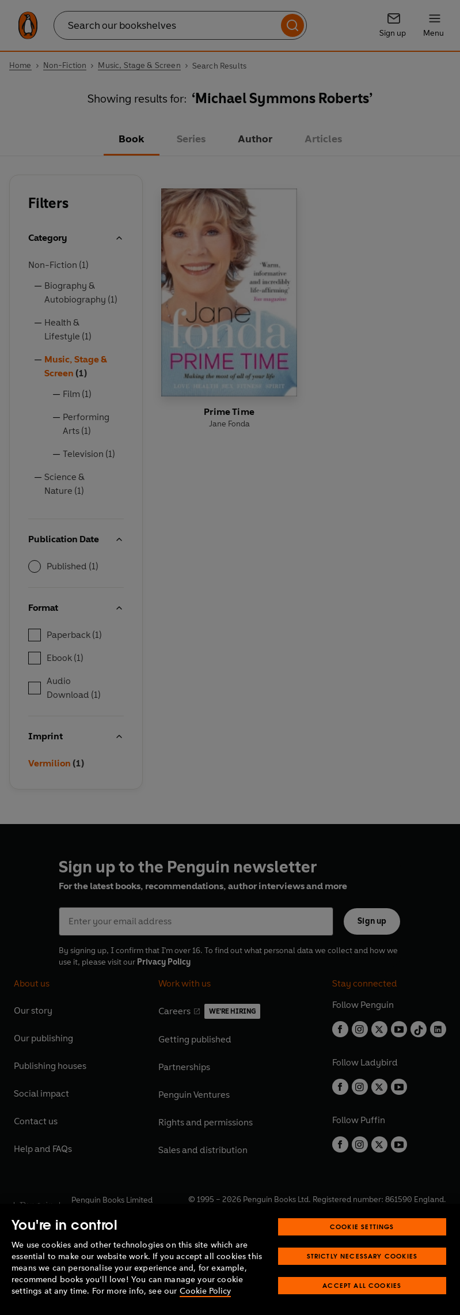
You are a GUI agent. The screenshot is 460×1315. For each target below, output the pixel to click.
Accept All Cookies (361, 1285)
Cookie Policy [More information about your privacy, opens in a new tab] (205, 1291)
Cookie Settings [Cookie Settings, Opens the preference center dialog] (362, 1226)
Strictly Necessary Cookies (362, 1256)
